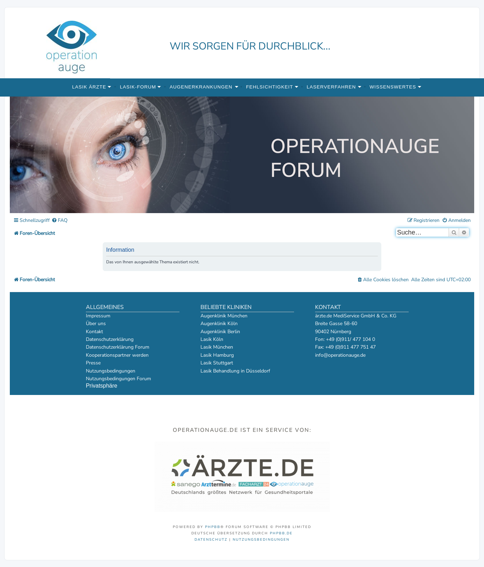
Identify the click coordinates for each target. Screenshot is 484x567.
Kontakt (94, 331)
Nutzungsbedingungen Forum (118, 378)
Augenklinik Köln (219, 323)
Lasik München (216, 347)
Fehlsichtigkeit (269, 87)
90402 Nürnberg (333, 331)
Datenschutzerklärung (110, 339)
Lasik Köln (211, 339)
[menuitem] (60, 220)
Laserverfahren (331, 87)
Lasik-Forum (138, 87)
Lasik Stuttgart (216, 363)
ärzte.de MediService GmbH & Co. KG (355, 315)
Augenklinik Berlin (220, 331)
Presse (93, 363)
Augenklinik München (223, 315)
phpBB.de (281, 533)
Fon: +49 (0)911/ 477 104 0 (345, 339)
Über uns (96, 323)
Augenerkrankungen (201, 87)
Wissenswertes (392, 87)
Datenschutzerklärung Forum (117, 347)
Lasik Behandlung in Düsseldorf (235, 371)
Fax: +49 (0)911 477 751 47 (345, 347)
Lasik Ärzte (89, 87)
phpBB (212, 527)
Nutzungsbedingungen (110, 371)
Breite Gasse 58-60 (336, 323)
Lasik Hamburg (217, 355)
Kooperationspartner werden (117, 355)
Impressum (98, 315)
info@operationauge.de (340, 355)
